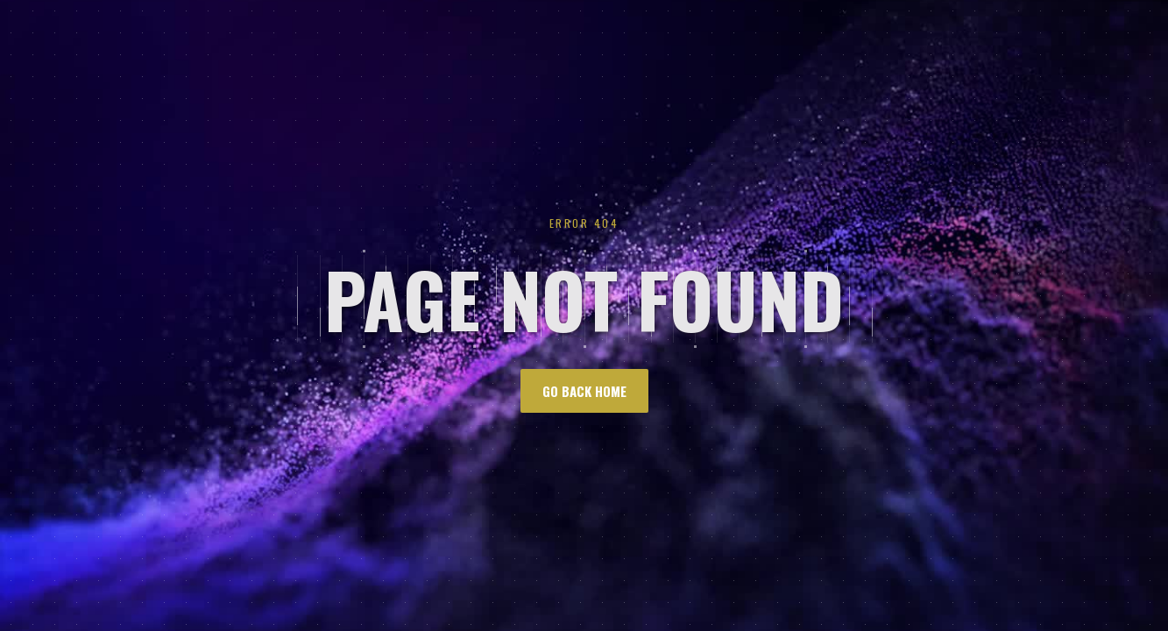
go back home (584, 391)
